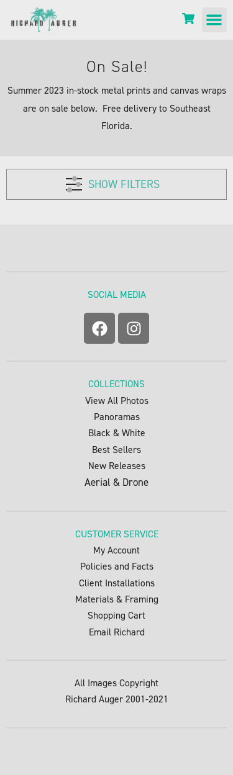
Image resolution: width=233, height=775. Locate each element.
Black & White (116, 432)
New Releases (116, 465)
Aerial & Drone (116, 482)
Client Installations (117, 582)
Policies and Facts (116, 566)
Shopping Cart (116, 615)
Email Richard (117, 631)
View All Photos (116, 400)
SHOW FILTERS (113, 182)
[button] (214, 20)
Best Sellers (116, 449)
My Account (116, 550)
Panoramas (117, 416)
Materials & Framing (116, 599)
